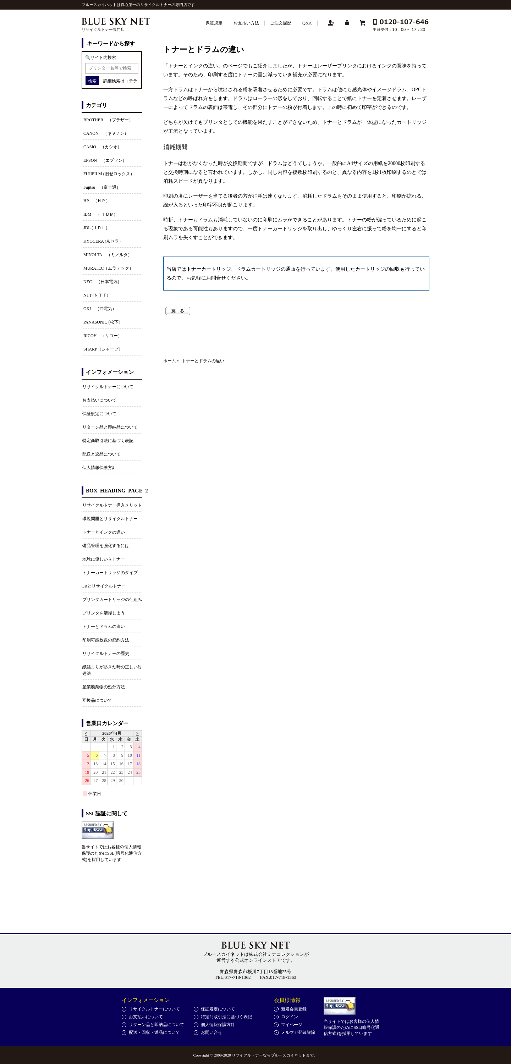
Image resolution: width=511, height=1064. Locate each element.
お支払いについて (99, 400)
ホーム (169, 360)
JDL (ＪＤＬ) (95, 227)
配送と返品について (101, 454)
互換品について (97, 700)
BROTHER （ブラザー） (108, 119)
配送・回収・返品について (154, 1032)
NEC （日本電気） (102, 281)
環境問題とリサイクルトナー (110, 518)
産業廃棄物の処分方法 (103, 686)
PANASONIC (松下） (103, 322)
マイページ (291, 1024)
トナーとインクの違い (103, 532)
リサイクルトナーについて (107, 386)
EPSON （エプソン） (105, 160)
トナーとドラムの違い (103, 626)
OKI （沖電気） (99, 308)
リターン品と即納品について (110, 427)
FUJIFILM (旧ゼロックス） (108, 173)
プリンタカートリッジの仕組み (112, 599)
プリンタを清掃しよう (103, 613)
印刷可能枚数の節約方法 (105, 640)
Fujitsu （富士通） (102, 187)
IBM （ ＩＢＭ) (99, 214)
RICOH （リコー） (102, 335)
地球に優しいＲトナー (103, 559)
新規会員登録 (294, 1009)
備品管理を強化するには (105, 545)
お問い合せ (211, 1032)
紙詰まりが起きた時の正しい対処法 (112, 670)
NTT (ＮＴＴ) (95, 295)
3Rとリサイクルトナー (104, 586)
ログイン (289, 1016)
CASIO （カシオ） (102, 146)
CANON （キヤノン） (105, 133)
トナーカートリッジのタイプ (110, 572)
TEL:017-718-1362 (233, 977)
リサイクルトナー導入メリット (112, 505)
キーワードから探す (111, 43)
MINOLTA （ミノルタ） (107, 254)
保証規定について (99, 413)
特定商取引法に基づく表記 (107, 440)
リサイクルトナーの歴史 (105, 653)
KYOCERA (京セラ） (103, 241)
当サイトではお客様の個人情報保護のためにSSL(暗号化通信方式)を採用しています (112, 853)
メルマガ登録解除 (298, 1032)
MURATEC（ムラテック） (108, 268)
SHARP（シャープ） (103, 349)
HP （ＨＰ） (96, 200)
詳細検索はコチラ (120, 80)
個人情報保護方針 (99, 467)
